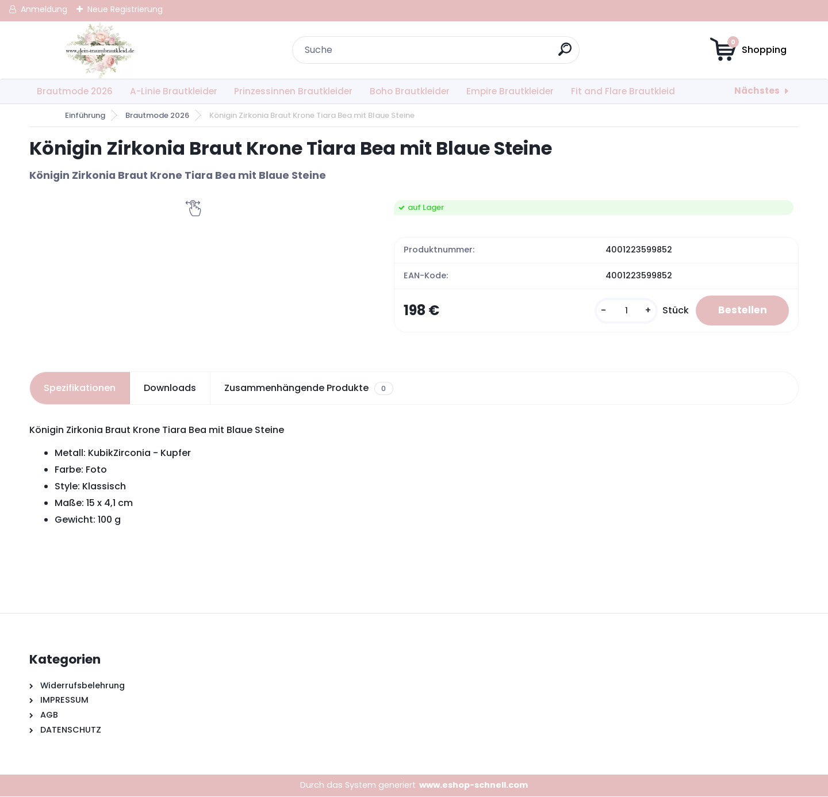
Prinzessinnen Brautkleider (293, 91)
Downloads (170, 388)
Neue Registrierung (125, 9)
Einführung (85, 115)
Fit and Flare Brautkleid (623, 91)
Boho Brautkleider (410, 91)
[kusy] (622, 311)
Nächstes (757, 91)
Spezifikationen (80, 388)
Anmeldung (44, 9)
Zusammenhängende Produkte (308, 389)
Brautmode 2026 (75, 91)
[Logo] (99, 50)
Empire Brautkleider (510, 91)
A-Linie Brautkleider (173, 91)
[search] (565, 54)
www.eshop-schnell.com (473, 785)
